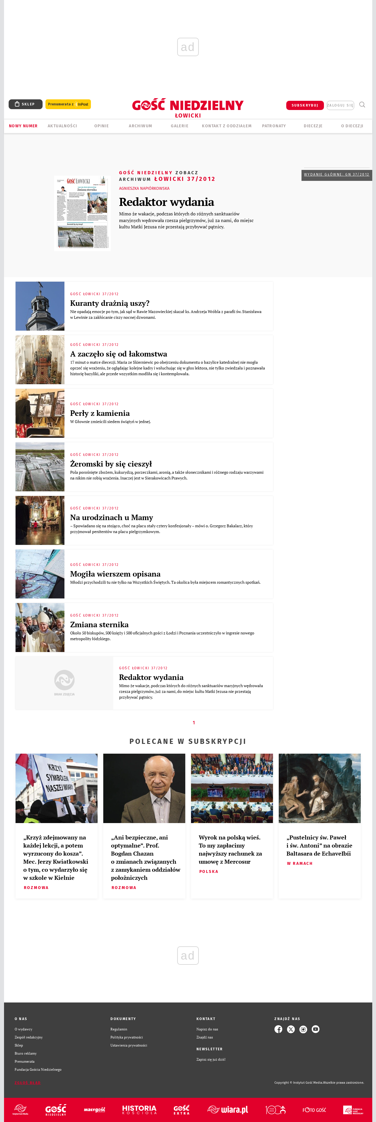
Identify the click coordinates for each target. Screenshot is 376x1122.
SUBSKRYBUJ (305, 105)
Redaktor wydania (166, 201)
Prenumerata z (68, 104)
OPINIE (101, 126)
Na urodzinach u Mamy (111, 517)
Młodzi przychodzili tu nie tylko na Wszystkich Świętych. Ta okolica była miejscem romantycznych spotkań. (166, 582)
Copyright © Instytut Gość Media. (298, 1083)
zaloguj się (340, 105)
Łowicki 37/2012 (167, 175)
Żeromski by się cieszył (111, 464)
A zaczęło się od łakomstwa (118, 354)
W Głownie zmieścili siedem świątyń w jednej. (111, 421)
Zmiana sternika (99, 624)
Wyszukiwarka (362, 104)
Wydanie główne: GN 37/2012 (336, 175)
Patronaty (274, 126)
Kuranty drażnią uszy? (110, 303)
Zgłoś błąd (28, 1083)
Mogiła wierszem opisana (115, 574)
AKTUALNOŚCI (62, 126)
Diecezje (313, 126)
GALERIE (179, 126)
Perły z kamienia (100, 413)
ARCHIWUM (140, 126)
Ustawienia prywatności (128, 1045)
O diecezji (352, 126)
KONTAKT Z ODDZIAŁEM (227, 126)
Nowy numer (23, 126)
